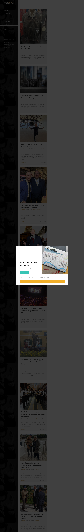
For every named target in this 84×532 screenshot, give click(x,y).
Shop (24, 272)
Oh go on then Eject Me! (42, 286)
